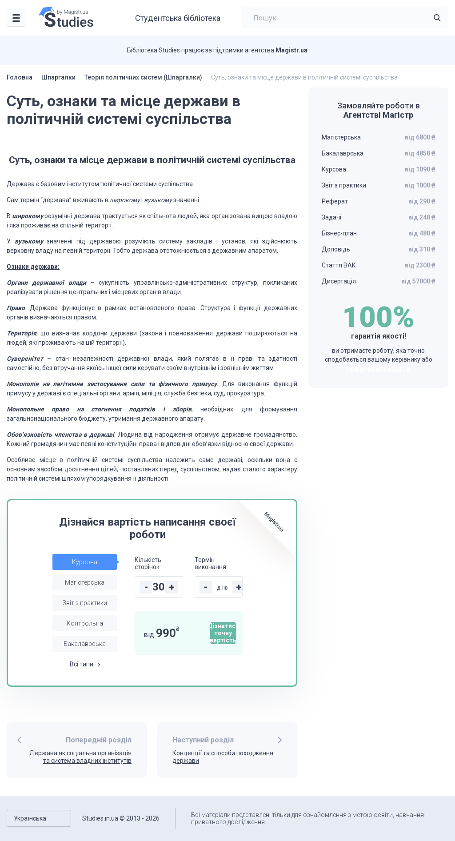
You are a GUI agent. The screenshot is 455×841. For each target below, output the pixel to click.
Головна (19, 77)
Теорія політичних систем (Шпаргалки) (143, 77)
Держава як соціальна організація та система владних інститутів (80, 756)
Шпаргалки (58, 77)
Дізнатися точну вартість (223, 633)
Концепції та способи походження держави (222, 756)
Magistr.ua (291, 50)
